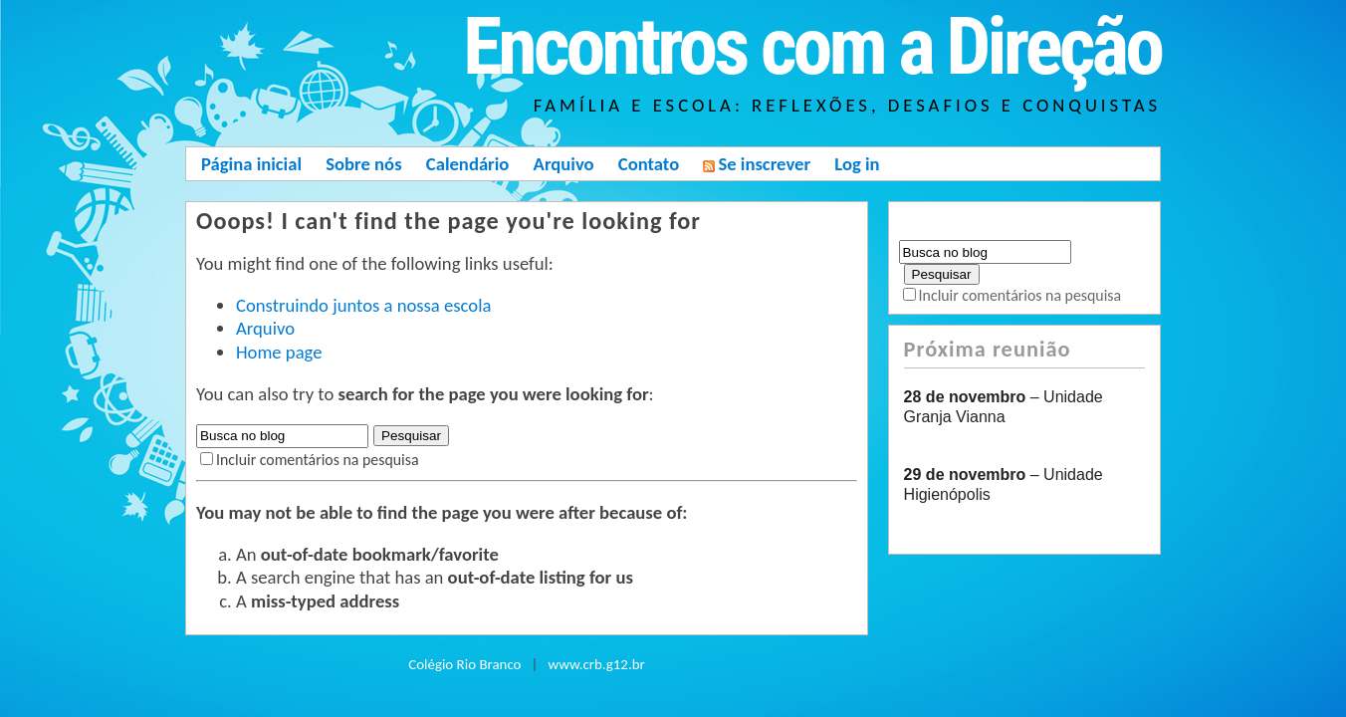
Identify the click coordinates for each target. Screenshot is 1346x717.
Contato (648, 163)
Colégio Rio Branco (464, 664)
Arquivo (564, 163)
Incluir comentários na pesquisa (317, 459)
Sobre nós (363, 163)
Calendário (468, 163)
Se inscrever (756, 163)
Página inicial (251, 163)
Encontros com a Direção (812, 47)
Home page (279, 352)
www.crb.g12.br (597, 664)
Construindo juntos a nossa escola (363, 305)
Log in (856, 163)
